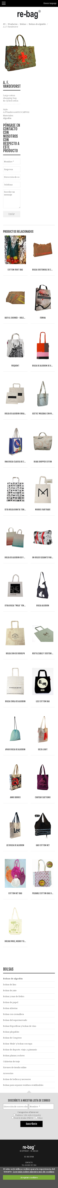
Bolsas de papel (10, 1002)
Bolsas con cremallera (13, 1014)
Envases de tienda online (14, 1067)
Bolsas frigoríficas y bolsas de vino (19, 1026)
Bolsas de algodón (37, 24)
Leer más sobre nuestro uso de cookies (33, 1171)
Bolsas (23, 24)
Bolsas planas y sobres (14, 1055)
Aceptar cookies (29, 1177)
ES (4, 24)
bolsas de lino (9, 984)
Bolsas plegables (11, 1031)
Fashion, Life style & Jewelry (28, 1115)
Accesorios (8, 1073)
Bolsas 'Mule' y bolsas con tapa (17, 1043)
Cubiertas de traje (11, 1061)
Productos (12, 24)
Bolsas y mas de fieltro (13, 996)
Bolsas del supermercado (15, 1020)
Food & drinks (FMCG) (23, 1118)
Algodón (7, 118)
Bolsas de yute (10, 990)
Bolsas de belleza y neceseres (17, 1079)
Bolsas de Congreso (12, 1037)
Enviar (12, 214)
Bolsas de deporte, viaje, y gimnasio (20, 1049)
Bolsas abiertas (10, 1008)
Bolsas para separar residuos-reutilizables (23, 1085)
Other (40, 1118)
